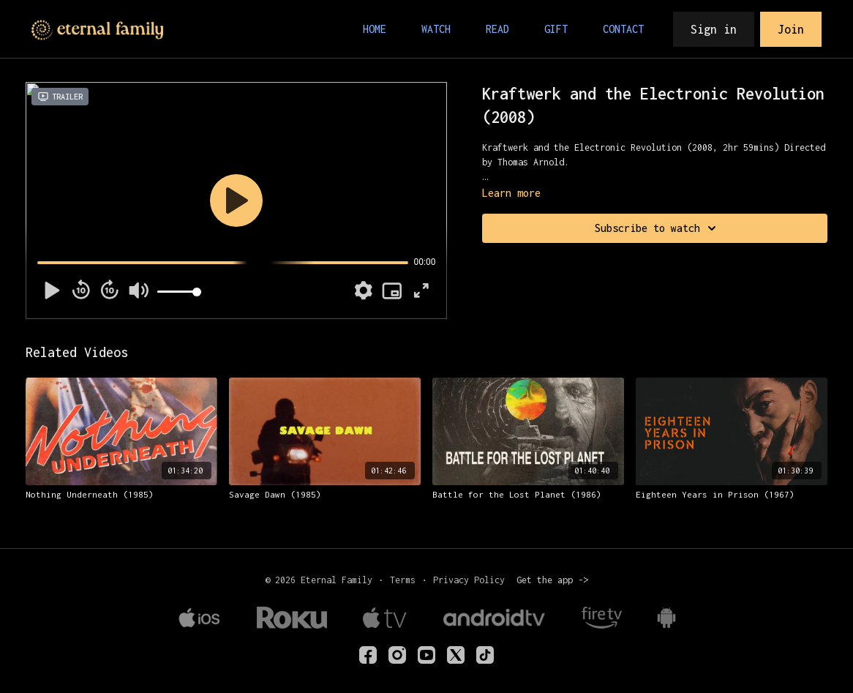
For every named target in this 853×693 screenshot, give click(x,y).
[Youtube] (426, 655)
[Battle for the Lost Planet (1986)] (528, 494)
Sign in (714, 29)
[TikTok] (485, 655)
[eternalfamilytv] (397, 655)
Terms (403, 579)
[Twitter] (455, 655)
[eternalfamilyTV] (368, 655)
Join (791, 29)
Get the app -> (552, 579)
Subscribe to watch (658, 228)
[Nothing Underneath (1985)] (121, 494)
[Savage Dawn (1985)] (325, 494)
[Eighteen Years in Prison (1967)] (731, 494)
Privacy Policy (469, 579)
